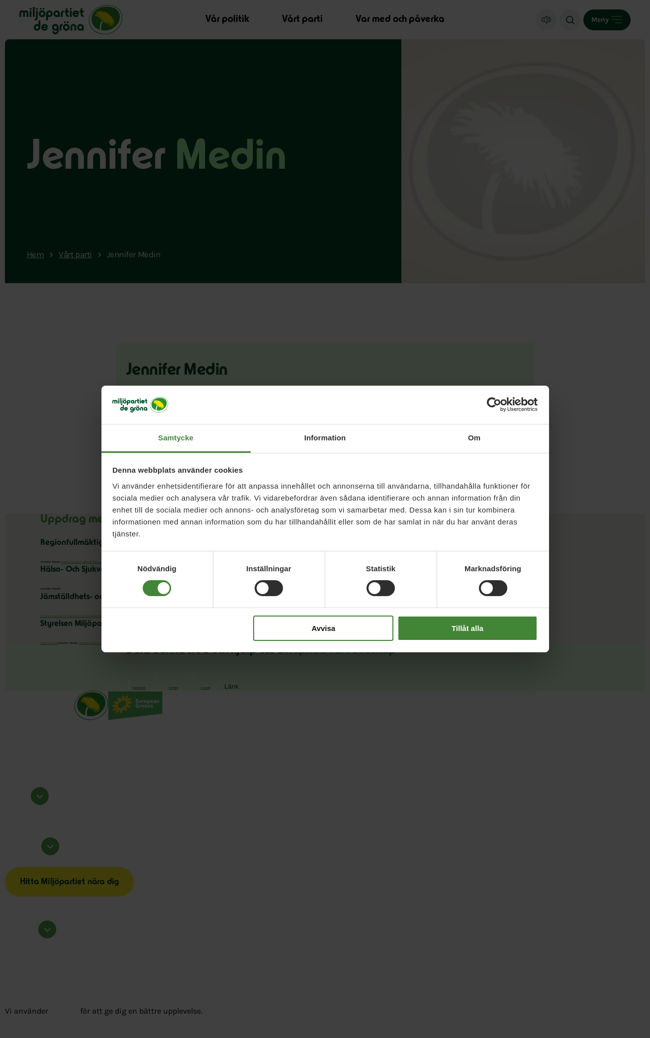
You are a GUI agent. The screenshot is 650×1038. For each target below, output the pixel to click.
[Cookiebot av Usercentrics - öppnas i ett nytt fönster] (494, 404)
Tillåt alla (467, 628)
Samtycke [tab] (175, 437)
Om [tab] (474, 437)
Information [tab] (325, 437)
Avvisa (323, 628)
